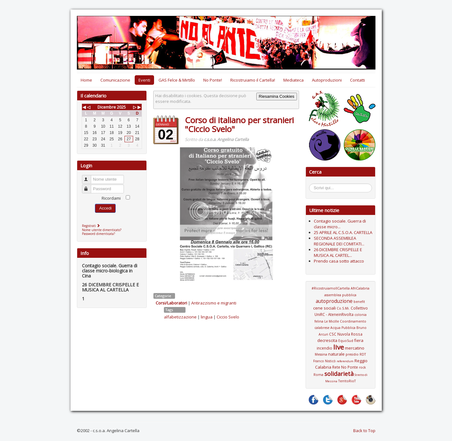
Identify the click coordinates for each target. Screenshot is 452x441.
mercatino (354, 348)
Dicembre (107, 107)
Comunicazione (115, 80)
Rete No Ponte (345, 367)
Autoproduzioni (327, 80)
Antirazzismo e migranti (213, 303)
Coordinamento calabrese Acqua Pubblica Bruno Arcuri (340, 328)
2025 (121, 107)
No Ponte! (212, 80)
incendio (324, 348)
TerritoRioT (347, 381)
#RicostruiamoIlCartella (331, 288)
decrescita (327, 340)
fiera (358, 340)
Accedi (105, 208)
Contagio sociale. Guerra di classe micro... (340, 224)
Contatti (357, 80)
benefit (359, 301)
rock (362, 367)
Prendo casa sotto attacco (339, 261)
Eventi (144, 80)
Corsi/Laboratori (171, 303)
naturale (336, 354)
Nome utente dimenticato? (101, 230)
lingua (207, 317)
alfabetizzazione (180, 317)
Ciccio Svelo (228, 317)
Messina (321, 354)
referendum (345, 361)
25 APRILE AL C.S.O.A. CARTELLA (343, 232)
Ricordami (111, 198)
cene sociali (324, 308)
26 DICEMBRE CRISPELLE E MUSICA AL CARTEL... (338, 252)
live (338, 347)
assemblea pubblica (340, 295)
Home (86, 80)
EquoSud (345, 340)
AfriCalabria (360, 288)
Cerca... (312, 184)
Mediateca (293, 80)
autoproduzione (334, 300)
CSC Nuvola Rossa (345, 334)
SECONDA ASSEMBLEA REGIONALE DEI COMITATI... (339, 241)
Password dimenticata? (98, 233)
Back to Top (364, 430)
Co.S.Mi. (343, 308)
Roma (318, 374)
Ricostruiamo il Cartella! (252, 80)
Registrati (91, 226)
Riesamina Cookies (276, 96)
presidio (352, 354)
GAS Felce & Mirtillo (177, 80)
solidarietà (339, 374)
